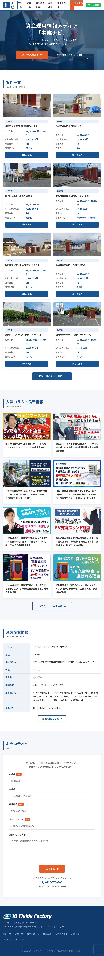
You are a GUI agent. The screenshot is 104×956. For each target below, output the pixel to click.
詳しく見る (27, 155)
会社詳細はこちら (52, 718)
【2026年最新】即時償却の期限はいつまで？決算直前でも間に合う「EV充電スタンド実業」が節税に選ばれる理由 (26, 541)
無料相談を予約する (69, 55)
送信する (52, 869)
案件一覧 (7, 934)
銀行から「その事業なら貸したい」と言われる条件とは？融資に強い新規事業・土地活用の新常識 (77, 447)
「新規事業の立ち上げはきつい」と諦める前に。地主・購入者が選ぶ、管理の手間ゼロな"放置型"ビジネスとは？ (26, 494)
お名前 (15, 774)
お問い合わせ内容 (17, 834)
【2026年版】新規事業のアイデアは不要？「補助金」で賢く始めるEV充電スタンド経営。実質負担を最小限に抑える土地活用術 (76, 494)
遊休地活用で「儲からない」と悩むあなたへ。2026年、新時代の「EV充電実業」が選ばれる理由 (76, 589)
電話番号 (16, 804)
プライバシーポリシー (13, 939)
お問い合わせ (76, 5)
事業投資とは (33, 934)
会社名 (12, 789)
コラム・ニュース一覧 (52, 606)
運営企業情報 (61, 934)
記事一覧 (19, 934)
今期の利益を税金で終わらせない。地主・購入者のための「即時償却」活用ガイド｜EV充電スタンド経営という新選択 (77, 541)
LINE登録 (93, 5)
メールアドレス (19, 819)
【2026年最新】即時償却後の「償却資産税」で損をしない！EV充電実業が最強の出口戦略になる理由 (26, 589)
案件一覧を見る (32, 54)
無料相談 (47, 934)
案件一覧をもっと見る (52, 376)
